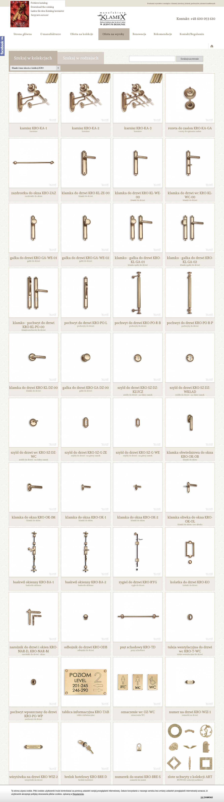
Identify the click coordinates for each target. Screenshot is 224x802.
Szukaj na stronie (190, 58)
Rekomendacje (163, 34)
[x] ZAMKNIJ (207, 797)
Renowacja (139, 34)
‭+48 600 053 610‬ (202, 19)
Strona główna (23, 34)
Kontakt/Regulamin (192, 34)
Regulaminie (78, 794)
